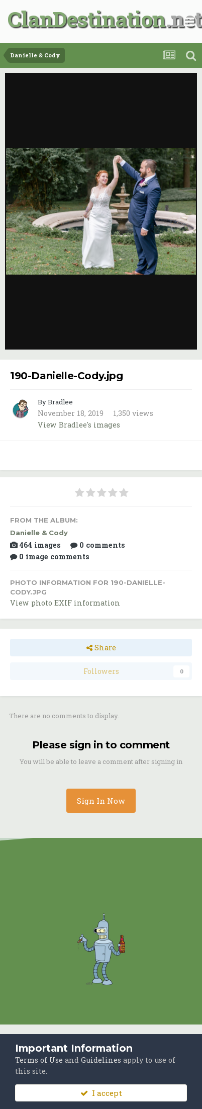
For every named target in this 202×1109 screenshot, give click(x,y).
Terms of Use (39, 1060)
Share (101, 647)
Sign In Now (101, 801)
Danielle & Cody (39, 533)
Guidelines (101, 1060)
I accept (101, 1093)
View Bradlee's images (79, 425)
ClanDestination (87, 19)
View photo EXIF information (65, 603)
